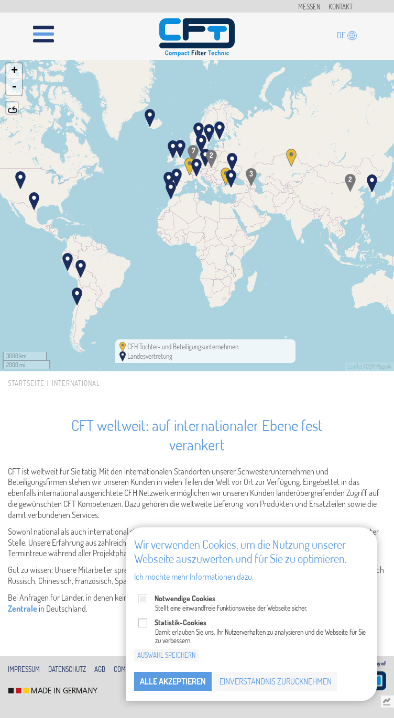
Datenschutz (67, 669)
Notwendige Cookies (185, 598)
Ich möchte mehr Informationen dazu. (194, 576)
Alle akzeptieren (173, 681)
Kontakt (341, 7)
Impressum (24, 669)
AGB (99, 669)
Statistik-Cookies (180, 622)
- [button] (14, 87)
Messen (309, 7)
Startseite (26, 383)
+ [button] (14, 71)
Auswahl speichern (166, 655)
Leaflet (355, 366)
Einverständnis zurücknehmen (276, 681)
